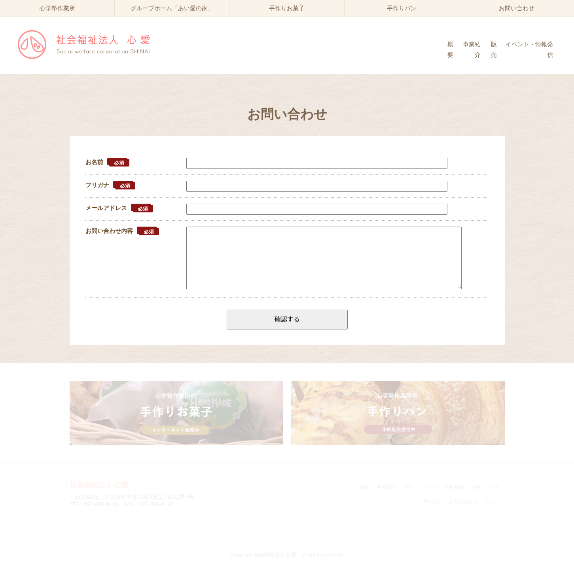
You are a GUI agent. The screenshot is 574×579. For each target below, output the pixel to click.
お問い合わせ (516, 8)
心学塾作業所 (57, 8)
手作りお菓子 (287, 8)
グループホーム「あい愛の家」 (172, 8)
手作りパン (402, 8)
